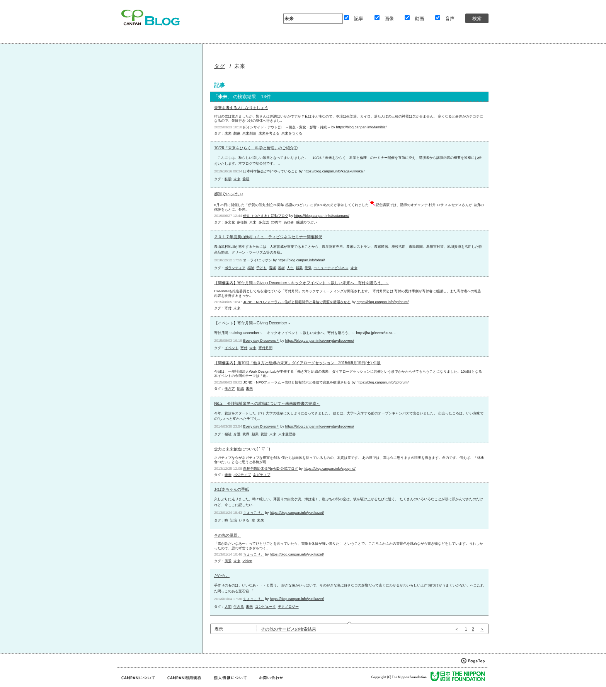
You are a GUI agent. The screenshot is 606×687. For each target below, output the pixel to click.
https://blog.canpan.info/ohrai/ (301, 260)
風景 (228, 561)
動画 (419, 18)
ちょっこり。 (253, 513)
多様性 (242, 222)
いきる (244, 520)
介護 (236, 434)
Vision (247, 561)
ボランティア (235, 268)
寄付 (228, 308)
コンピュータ (265, 607)
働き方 (230, 388)
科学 (228, 179)
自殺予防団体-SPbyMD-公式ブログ (270, 469)
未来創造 (249, 133)
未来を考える (269, 133)
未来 (228, 133)
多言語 (264, 222)
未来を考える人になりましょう (241, 108)
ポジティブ (242, 475)
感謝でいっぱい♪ (228, 194)
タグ (219, 66)
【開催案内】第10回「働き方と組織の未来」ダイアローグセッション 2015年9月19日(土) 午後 (297, 363)
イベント (231, 348)
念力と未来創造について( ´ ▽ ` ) (242, 449)
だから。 (222, 575)
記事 (358, 18)
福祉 (250, 268)
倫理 (245, 179)
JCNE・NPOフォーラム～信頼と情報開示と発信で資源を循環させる (297, 302)
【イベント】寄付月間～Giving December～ (254, 323)
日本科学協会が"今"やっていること (270, 171)
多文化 (230, 222)
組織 (240, 388)
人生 (290, 268)
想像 (236, 133)
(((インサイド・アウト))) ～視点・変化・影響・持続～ (286, 127)
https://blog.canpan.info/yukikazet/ (297, 513)
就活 (263, 434)
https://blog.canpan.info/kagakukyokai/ (334, 171)
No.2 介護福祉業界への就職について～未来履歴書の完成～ (267, 403)
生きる (238, 607)
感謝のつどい (306, 222)
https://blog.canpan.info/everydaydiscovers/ (319, 341)
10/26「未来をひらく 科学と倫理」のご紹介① (256, 148)
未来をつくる (291, 133)
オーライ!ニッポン (257, 260)
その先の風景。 (227, 535)
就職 (245, 434)
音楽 (272, 268)
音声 (449, 18)
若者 (281, 268)
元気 (308, 268)
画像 (389, 18)
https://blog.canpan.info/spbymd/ (330, 469)
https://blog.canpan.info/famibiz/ (361, 127)
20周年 (276, 222)
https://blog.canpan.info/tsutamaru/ (321, 216)
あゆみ (289, 222)
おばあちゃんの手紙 (231, 489)
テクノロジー (288, 607)
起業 (299, 268)
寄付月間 (265, 348)
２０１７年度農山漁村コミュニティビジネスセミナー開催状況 (268, 237)
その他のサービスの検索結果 (288, 629)
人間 (228, 607)
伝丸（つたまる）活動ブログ (265, 216)
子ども (261, 268)
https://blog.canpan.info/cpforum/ (382, 302)
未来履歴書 (287, 434)
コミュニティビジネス (330, 268)
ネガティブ (261, 475)
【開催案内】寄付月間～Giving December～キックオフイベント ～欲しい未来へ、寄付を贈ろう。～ (301, 283)
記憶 (233, 520)
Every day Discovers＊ (261, 341)
